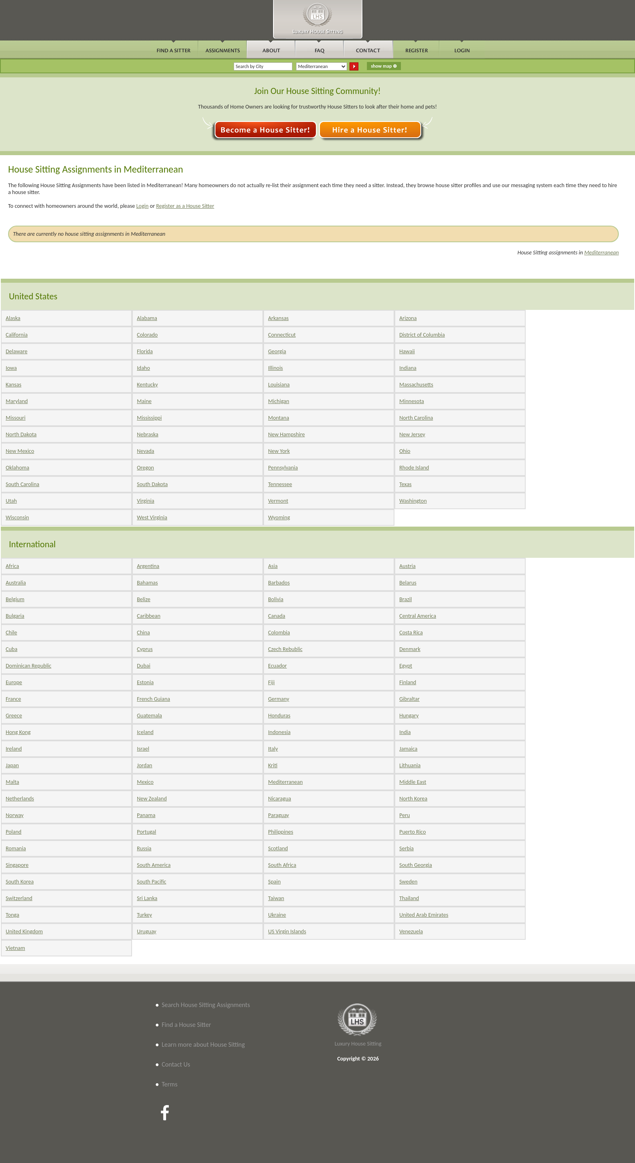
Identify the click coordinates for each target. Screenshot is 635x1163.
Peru (404, 815)
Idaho (143, 368)
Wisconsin (17, 517)
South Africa (282, 865)
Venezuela (411, 931)
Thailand (409, 898)
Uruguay (146, 931)
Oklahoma (17, 467)
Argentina (148, 566)
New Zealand (152, 798)
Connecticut (282, 334)
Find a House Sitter (186, 1025)
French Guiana (153, 699)
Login (142, 206)
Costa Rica (411, 632)
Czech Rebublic (285, 649)
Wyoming (279, 517)
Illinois (275, 368)
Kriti (272, 765)
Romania (16, 848)
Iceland (145, 732)
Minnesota (411, 401)
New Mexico (20, 451)
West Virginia (152, 517)
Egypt (405, 665)
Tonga (12, 914)
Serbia (406, 848)
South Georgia (415, 865)
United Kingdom (24, 931)
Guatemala (149, 715)
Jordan (144, 765)
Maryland (17, 401)
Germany (278, 699)
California (17, 334)
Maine (144, 401)
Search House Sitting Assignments (206, 1005)
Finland (407, 682)
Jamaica (408, 748)
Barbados (279, 582)
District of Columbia (422, 334)
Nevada (145, 451)
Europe (14, 682)
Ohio (404, 451)
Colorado (147, 334)
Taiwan (276, 898)
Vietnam (15, 948)
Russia (144, 848)
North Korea (413, 798)
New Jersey (412, 434)
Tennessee (280, 484)
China (143, 632)
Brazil (405, 599)
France (13, 699)
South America (153, 865)
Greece (14, 715)
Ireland (14, 748)
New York (279, 451)
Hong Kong (18, 732)
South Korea (20, 881)
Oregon (145, 467)
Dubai (143, 665)
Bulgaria (15, 615)
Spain (274, 881)
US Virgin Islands (287, 931)
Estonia (145, 682)
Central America (417, 615)
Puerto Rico (412, 831)
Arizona (408, 318)
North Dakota (21, 434)
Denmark (409, 649)
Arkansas (278, 318)
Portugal (146, 831)
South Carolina (22, 484)
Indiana (407, 368)
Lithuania (409, 765)
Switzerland (19, 898)
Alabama (147, 318)
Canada (276, 615)
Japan (12, 765)
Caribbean (148, 615)
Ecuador (277, 665)
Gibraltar (409, 699)
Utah (11, 500)
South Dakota (152, 484)
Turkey (144, 914)
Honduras (279, 715)
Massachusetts (416, 384)
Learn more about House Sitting (203, 1044)
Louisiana (279, 384)
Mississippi (149, 417)
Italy (273, 748)
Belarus (407, 582)
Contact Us (176, 1064)
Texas (405, 484)
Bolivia (275, 599)
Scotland (278, 848)
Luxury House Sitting (358, 1043)
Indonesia (279, 732)
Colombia (279, 632)
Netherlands (20, 798)
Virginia (145, 500)
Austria (407, 566)
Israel (143, 748)
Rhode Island (414, 467)
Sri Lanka (147, 898)
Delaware (17, 351)
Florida (145, 351)
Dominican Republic (28, 665)
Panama (146, 815)
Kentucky (147, 384)
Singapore (17, 865)
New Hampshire (286, 434)
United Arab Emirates (423, 914)
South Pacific (151, 881)
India (405, 732)
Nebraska (147, 434)
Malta (12, 782)
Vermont (278, 500)
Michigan (278, 401)
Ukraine (277, 914)
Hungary (409, 715)
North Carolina (416, 417)
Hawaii (407, 351)
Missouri (16, 417)
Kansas (13, 384)
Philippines (280, 831)
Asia (273, 566)
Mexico (145, 782)
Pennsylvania (283, 467)
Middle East (412, 782)
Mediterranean (601, 252)
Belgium (15, 599)
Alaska (13, 318)
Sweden (408, 881)
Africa (12, 566)
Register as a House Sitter (185, 206)
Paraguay (278, 815)
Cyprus (145, 649)
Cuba (11, 649)
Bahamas (147, 582)
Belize (143, 599)
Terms (169, 1084)
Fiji (271, 682)
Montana (278, 417)
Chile (11, 632)
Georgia (277, 351)
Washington (413, 500)
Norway (14, 815)
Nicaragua (279, 798)
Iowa (11, 368)
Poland (13, 831)
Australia (16, 582)
